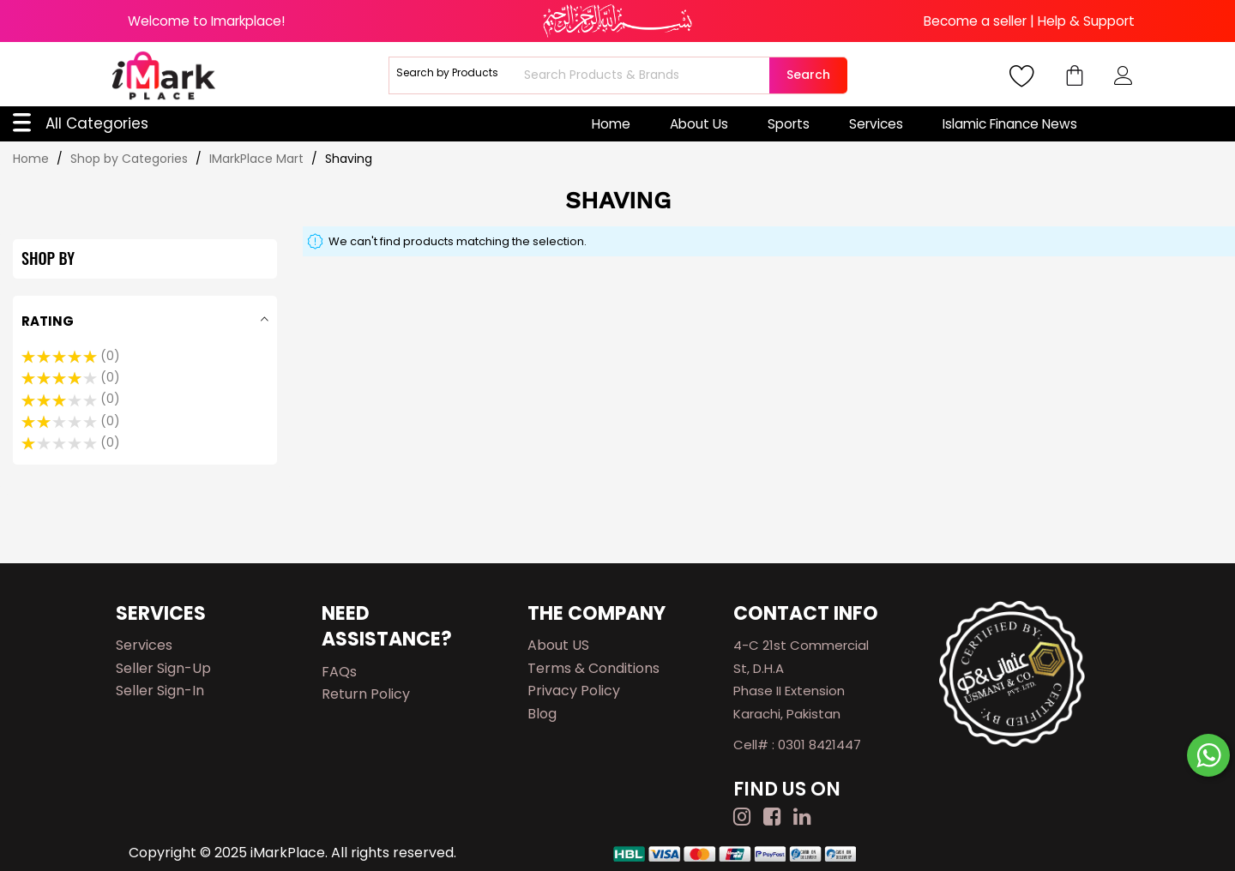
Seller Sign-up (163, 668)
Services (876, 124)
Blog (542, 714)
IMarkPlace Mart (258, 158)
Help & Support (1086, 21)
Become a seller (975, 21)
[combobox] (644, 75)
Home (611, 124)
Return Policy (366, 694)
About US (558, 645)
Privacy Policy (573, 690)
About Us (699, 124)
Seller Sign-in (160, 690)
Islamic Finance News (1010, 124)
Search (808, 74)
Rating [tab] (47, 321)
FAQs (339, 672)
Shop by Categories (130, 158)
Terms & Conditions (593, 668)
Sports (789, 124)
